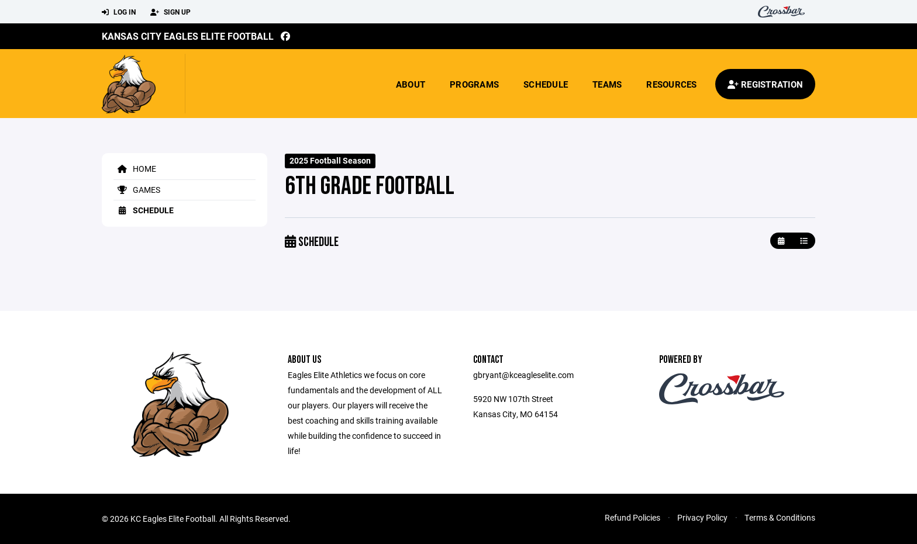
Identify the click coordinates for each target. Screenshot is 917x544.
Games (136, 189)
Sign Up (170, 12)
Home (134, 168)
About (410, 84)
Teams (607, 84)
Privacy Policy (702, 517)
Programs (474, 84)
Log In (119, 12)
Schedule (545, 84)
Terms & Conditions (779, 517)
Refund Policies (632, 517)
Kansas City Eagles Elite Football (188, 36)
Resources (671, 84)
